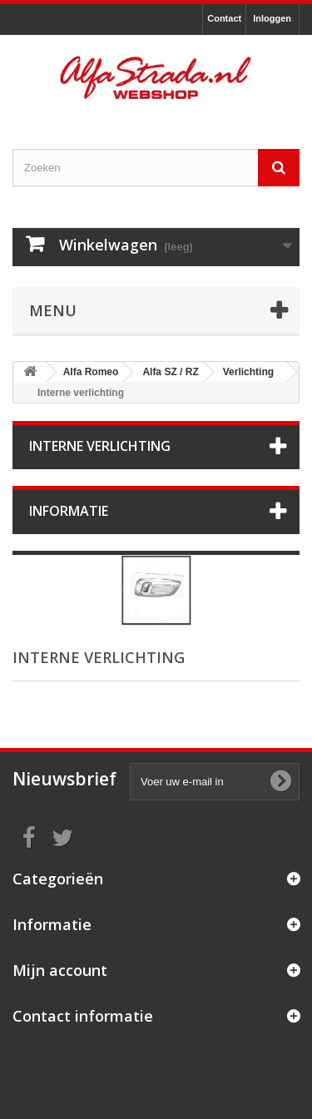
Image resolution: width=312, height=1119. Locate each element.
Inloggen (272, 18)
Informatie (68, 511)
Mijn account (59, 970)
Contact (224, 18)
